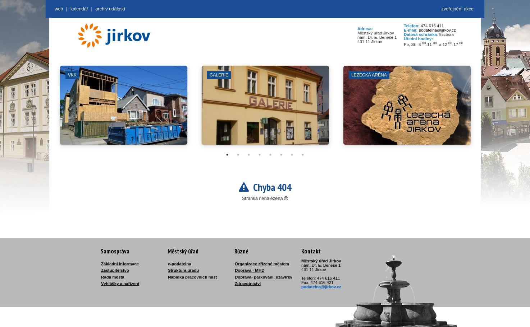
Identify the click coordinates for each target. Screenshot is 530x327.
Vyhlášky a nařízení (120, 283)
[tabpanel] (124, 109)
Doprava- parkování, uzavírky (263, 277)
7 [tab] (292, 154)
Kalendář (79, 8)
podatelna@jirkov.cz (437, 30)
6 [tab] (281, 154)
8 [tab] (302, 154)
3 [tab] (248, 154)
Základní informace (120, 264)
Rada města (112, 277)
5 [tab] (270, 154)
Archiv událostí (110, 8)
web (59, 8)
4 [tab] (259, 154)
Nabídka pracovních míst (192, 277)
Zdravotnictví (248, 283)
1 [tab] (227, 154)
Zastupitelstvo (115, 270)
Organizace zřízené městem (262, 264)
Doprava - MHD (250, 270)
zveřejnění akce (457, 8)
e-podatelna (179, 264)
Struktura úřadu (183, 270)
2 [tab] (238, 154)
